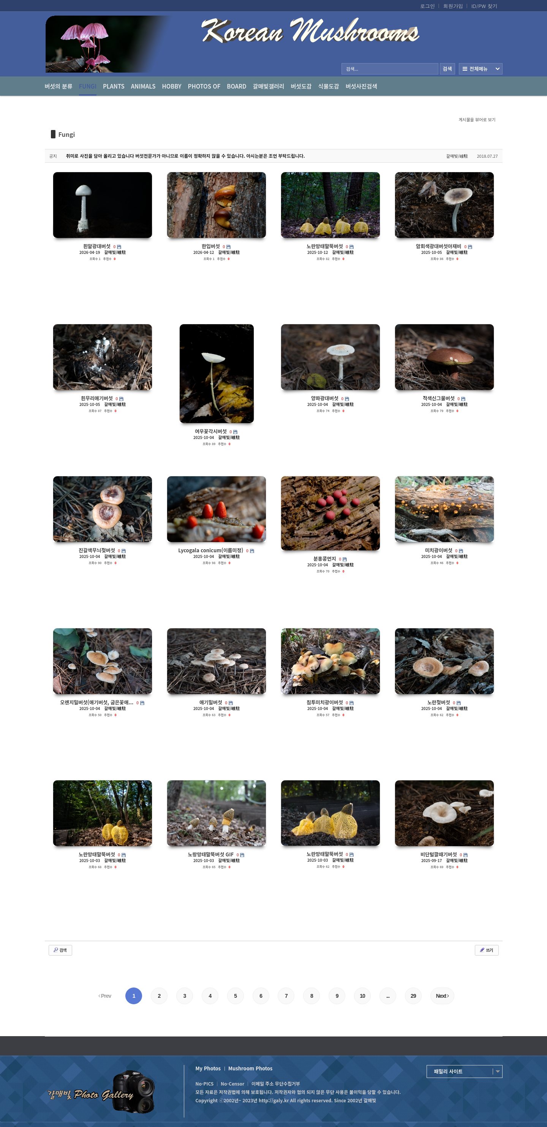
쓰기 (486, 950)
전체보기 (481, 68)
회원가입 (453, 6)
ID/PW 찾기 (484, 6)
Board (236, 86)
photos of (204, 86)
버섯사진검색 (361, 86)
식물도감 (328, 86)
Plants (114, 86)
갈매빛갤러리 (269, 86)
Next (442, 996)
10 (362, 996)
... (388, 996)
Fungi (87, 89)
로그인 (427, 6)
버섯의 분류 (59, 86)
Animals (143, 86)
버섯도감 (301, 86)
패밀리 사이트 (448, 1071)
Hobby (172, 86)
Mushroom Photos (250, 1068)
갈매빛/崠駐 (457, 156)
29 (413, 996)
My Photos (208, 1068)
